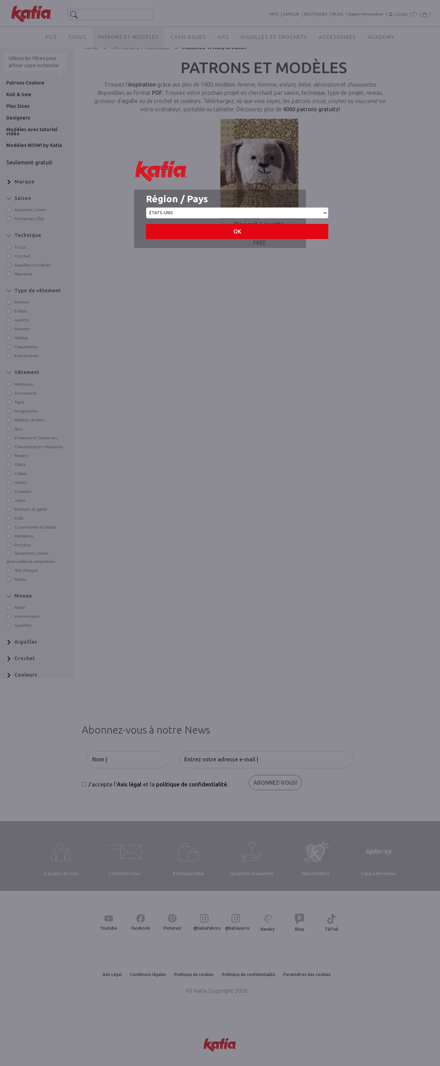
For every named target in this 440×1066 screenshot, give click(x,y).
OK (237, 231)
